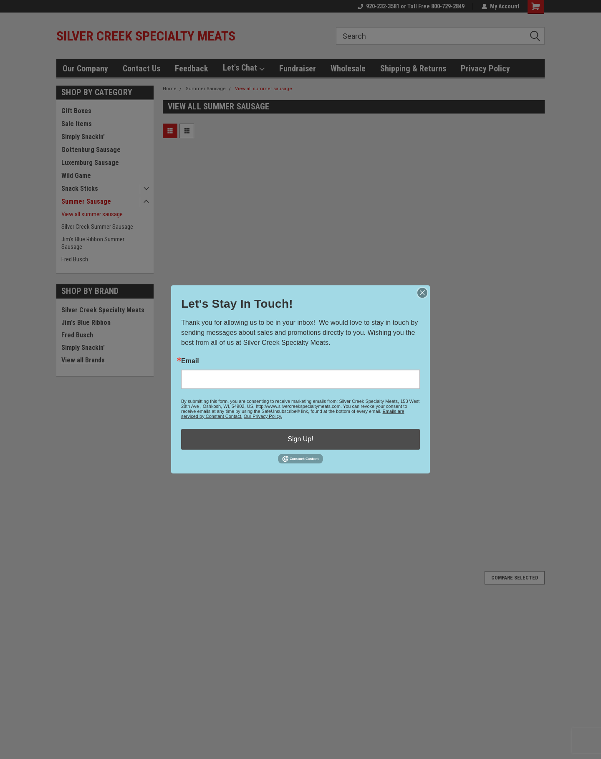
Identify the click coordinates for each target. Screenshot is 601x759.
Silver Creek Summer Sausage (97, 226)
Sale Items (76, 124)
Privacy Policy (485, 68)
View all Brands (83, 360)
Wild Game (76, 176)
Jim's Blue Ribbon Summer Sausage (92, 242)
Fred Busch (74, 259)
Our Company (85, 68)
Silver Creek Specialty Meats (102, 310)
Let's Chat (244, 68)
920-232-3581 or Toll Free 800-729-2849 (411, 6)
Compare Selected (514, 578)
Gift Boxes (76, 111)
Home (170, 88)
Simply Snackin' (83, 137)
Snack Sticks (79, 188)
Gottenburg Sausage (91, 150)
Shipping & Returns (413, 68)
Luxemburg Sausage (90, 163)
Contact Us (141, 68)
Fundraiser (297, 68)
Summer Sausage (86, 201)
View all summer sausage (92, 214)
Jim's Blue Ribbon (86, 322)
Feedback (191, 68)
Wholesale (348, 68)
